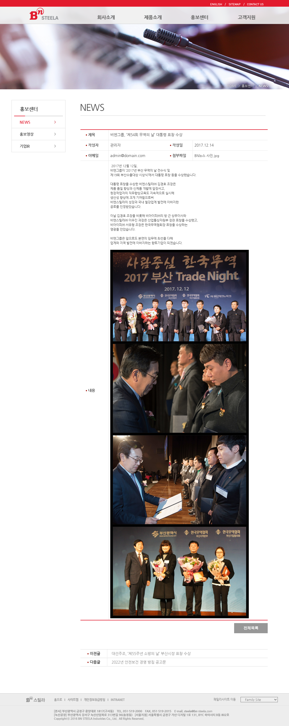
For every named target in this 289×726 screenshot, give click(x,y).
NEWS (25, 122)
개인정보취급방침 (94, 699)
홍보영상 (27, 134)
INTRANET (118, 699)
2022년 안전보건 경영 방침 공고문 (139, 662)
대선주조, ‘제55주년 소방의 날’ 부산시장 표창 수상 (151, 653)
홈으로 (58, 699)
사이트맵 (73, 699)
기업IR (25, 146)
